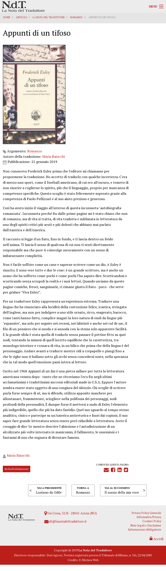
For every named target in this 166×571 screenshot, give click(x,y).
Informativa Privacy (150, 521)
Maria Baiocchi (54, 57)
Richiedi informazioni (17, 471)
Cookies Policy (153, 526)
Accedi (156, 543)
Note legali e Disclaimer (147, 530)
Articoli (21, 17)
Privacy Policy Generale (148, 517)
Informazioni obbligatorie (146, 534)
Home (7, 17)
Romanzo (77, 17)
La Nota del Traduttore (49, 17)
